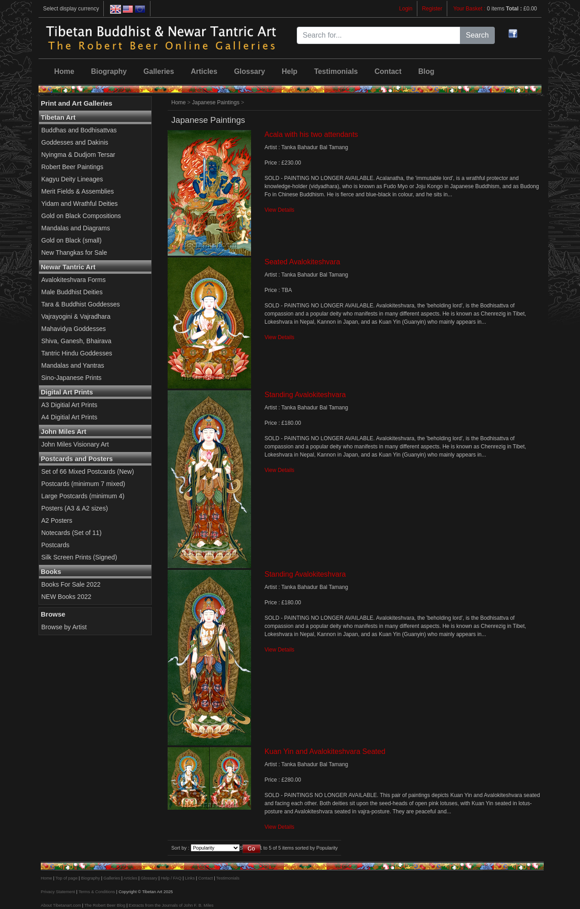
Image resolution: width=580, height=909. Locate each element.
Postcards (55, 545)
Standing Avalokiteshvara (305, 395)
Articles (204, 71)
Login (405, 8)
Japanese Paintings (216, 102)
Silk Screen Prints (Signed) (79, 557)
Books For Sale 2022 (71, 584)
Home (64, 71)
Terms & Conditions (96, 892)
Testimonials (336, 71)
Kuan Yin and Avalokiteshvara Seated (325, 751)
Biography (109, 71)
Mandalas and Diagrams (75, 228)
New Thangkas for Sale (74, 252)
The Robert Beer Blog (104, 905)
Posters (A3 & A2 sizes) (74, 508)
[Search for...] (378, 35)
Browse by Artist (64, 627)
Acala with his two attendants (311, 134)
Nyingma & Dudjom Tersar (78, 154)
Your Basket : (470, 8)
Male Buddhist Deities (71, 292)
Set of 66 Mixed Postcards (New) (87, 471)
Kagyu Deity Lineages (72, 179)
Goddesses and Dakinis (74, 142)
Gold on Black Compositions (81, 215)
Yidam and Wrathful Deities (79, 203)
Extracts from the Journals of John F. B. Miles (171, 905)
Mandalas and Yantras (72, 365)
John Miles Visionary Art (75, 444)
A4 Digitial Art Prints (69, 417)
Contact (388, 71)
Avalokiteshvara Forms (73, 279)
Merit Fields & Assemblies (77, 191)
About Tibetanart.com (61, 905)
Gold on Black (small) (71, 240)
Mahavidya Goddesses (73, 328)
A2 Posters (56, 520)
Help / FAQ (171, 878)
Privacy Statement (58, 892)
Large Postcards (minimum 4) (83, 496)
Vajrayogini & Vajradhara (76, 316)
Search (477, 35)
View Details (280, 210)
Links (190, 878)
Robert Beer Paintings (72, 166)
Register (432, 8)
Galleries (159, 71)
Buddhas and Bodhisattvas (79, 130)
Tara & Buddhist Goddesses (80, 304)
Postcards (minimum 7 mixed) (83, 483)
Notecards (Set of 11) (71, 532)
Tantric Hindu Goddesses (76, 353)
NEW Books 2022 (66, 596)
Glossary (249, 71)
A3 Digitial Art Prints (69, 404)
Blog (426, 71)
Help (290, 71)
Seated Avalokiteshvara (302, 262)
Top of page (66, 878)
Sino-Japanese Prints (71, 377)
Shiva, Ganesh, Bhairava (76, 341)
